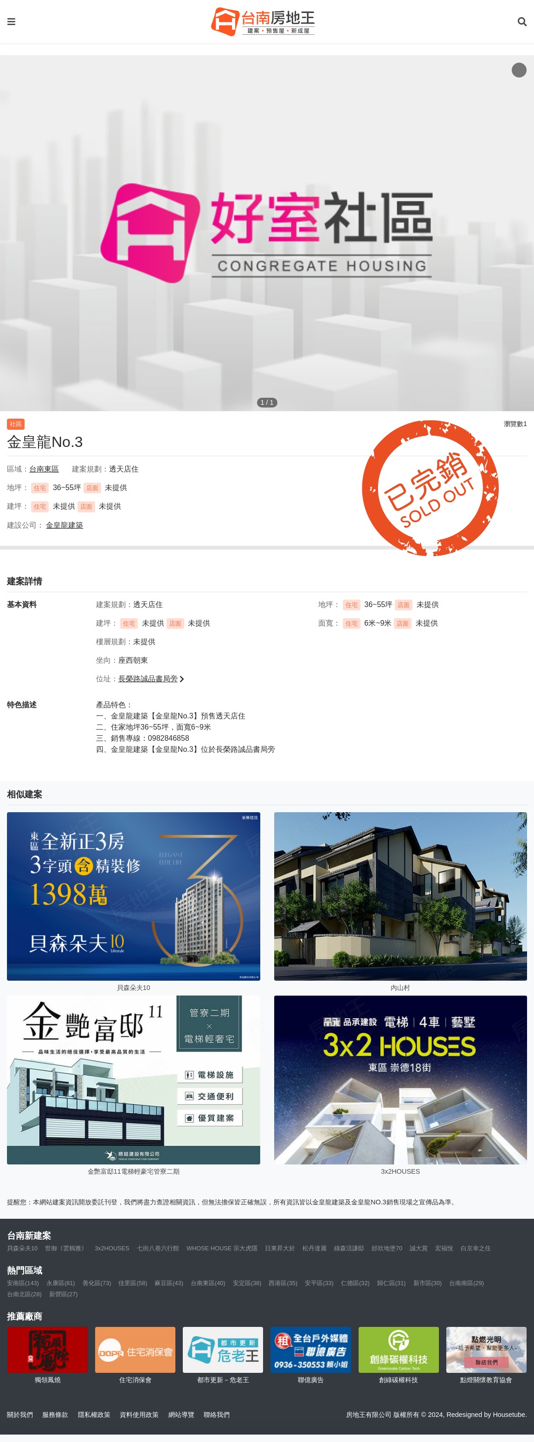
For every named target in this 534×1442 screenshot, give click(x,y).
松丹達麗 (314, 1248)
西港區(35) (283, 1283)
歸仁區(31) (391, 1283)
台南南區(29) (466, 1283)
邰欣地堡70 (387, 1248)
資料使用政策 (139, 1414)
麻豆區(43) (168, 1283)
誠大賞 (419, 1248)
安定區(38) (247, 1283)
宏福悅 (444, 1248)
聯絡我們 (217, 1414)
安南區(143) (23, 1283)
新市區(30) (427, 1283)
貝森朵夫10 (22, 1248)
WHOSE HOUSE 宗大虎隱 (222, 1248)
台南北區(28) (24, 1294)
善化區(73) (97, 1283)
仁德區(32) (355, 1283)
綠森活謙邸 (349, 1248)
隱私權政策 (94, 1414)
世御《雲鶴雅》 (66, 1248)
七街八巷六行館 (158, 1248)
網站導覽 (181, 1414)
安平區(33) (319, 1283)
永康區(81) (60, 1283)
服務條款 (55, 1414)
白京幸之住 (476, 1248)
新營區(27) (63, 1294)
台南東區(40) (208, 1283)
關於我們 (20, 1414)
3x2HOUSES (112, 1248)
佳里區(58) (132, 1283)
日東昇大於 (280, 1248)
